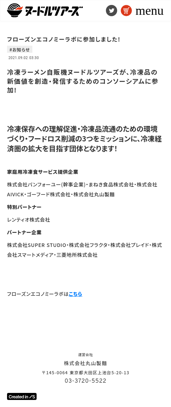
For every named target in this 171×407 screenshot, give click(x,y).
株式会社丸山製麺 (85, 363)
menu (149, 10)
